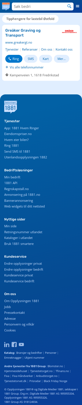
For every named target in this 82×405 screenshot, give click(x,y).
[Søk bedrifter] (36, 6)
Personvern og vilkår (19, 324)
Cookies (10, 330)
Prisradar (35, 381)
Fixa (6, 376)
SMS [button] (31, 59)
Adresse (10, 318)
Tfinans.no (62, 371)
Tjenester (12, 49)
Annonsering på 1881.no (22, 194)
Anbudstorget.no (46, 376)
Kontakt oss (64, 49)
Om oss (46, 49)
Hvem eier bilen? (16, 140)
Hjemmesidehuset (15, 371)
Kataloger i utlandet (18, 238)
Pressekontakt (14, 312)
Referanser (30, 49)
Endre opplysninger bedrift (23, 269)
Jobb (7, 307)
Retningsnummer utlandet (23, 232)
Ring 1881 (11, 145)
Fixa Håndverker (22, 376)
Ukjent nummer (34, 358)
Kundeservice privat (18, 275)
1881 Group (37, 366)
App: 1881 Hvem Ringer (21, 128)
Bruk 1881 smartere (19, 244)
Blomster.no (55, 366)
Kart (46, 59)
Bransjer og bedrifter (29, 353)
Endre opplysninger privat (23, 263)
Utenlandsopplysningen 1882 (25, 157)
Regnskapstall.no (16, 189)
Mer (60, 59)
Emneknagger (13, 358)
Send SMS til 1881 (17, 151)
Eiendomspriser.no (18, 134)
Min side (10, 226)
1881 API (10, 183)
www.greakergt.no (18, 42)
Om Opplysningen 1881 (21, 301)
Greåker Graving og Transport (23, 33)
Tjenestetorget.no (41, 371)
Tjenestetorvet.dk (15, 381)
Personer (50, 353)
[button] (78, 6)
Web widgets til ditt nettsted (24, 206)
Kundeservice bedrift (19, 281)
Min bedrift (12, 177)
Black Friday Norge (55, 381)
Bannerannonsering (18, 200)
